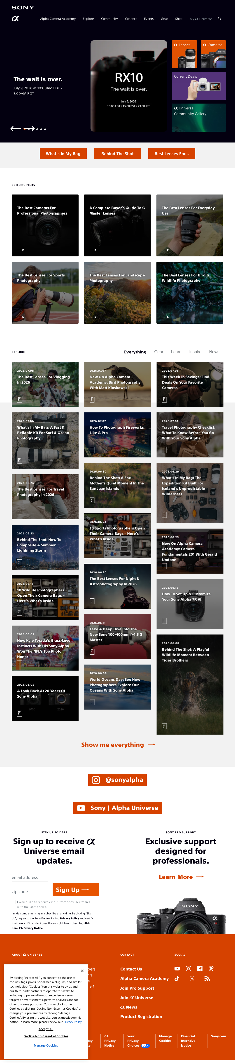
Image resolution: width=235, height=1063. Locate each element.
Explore (88, 18)
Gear (164, 18)
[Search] (219, 18)
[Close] (82, 971)
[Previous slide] (16, 128)
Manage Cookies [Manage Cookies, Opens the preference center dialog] (46, 1045)
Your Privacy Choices (138, 1041)
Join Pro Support (137, 988)
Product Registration (141, 1016)
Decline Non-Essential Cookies (46, 1036)
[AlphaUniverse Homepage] (16, 18)
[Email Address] (30, 877)
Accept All (46, 1029)
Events (149, 18)
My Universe (201, 18)
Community (109, 18)
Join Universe (136, 997)
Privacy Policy (69, 918)
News (128, 1006)
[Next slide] (29, 128)
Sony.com (218, 1036)
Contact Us (131, 968)
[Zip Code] (30, 891)
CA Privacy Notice (31, 928)
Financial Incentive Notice (188, 1040)
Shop (179, 18)
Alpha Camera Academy (58, 18)
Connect (131, 18)
